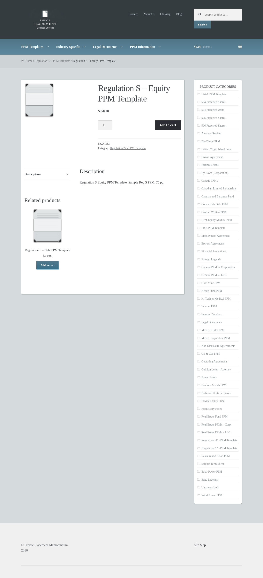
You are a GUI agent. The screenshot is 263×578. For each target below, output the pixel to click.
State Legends (209, 479)
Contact (133, 14)
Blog (179, 14)
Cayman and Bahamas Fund (217, 196)
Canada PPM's (209, 180)
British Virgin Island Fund (216, 149)
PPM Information (142, 46)
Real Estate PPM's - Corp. (216, 424)
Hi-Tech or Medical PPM (216, 298)
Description (32, 174)
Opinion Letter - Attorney (216, 369)
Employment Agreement (215, 235)
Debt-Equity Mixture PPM (216, 220)
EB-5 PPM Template (213, 228)
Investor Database (211, 314)
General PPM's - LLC (213, 275)
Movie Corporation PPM (215, 338)
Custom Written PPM (213, 212)
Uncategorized (209, 487)
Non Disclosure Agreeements (218, 345)
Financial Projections (213, 251)
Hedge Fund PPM (211, 290)
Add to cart (168, 125)
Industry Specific (68, 46)
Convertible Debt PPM (214, 204)
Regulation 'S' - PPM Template (52, 60)
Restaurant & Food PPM (215, 456)
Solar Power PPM (211, 471)
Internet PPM (209, 306)
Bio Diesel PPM (210, 141)
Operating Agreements (214, 361)
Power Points (209, 377)
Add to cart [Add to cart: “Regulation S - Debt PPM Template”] (47, 265)
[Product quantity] (105, 125)
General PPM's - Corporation (218, 267)
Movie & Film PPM (212, 330)
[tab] (47, 174)
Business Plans (210, 164)
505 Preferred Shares (213, 117)
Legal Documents (105, 46)
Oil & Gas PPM (210, 353)
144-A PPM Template (213, 94)
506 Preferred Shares (213, 125)
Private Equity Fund (213, 401)
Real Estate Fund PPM (214, 416)
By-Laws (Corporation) (214, 172)
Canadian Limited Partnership (218, 188)
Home (28, 60)
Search (202, 24)
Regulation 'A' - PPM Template (219, 440)
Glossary (165, 14)
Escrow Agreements (212, 243)
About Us (149, 14)
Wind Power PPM (211, 495)
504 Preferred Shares (213, 102)
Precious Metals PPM (213, 385)
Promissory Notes (211, 408)
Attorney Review (211, 133)
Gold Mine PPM (210, 283)
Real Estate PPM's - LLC (215, 432)
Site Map (200, 545)
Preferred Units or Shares (216, 393)
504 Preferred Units (212, 109)
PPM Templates (32, 46)
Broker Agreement (212, 157)
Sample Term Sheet (212, 463)
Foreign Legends (211, 259)
